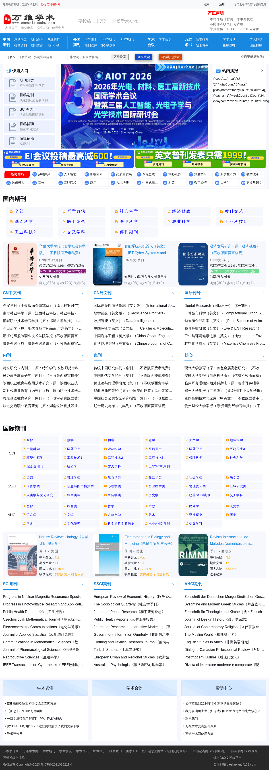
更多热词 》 (254, 182)
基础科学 (24, 221)
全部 (19, 211)
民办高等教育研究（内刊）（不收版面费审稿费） (42, 375)
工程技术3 (156, 457)
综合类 (72, 506)
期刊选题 (37, 45)
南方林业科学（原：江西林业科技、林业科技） (40, 313)
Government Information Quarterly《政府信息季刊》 (135, 634)
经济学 (72, 466)
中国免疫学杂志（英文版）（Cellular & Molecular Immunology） (145, 328)
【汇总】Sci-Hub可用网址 (25, 711)
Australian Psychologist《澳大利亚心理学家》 (130, 665)
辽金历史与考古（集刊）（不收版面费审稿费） (131, 406)
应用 (93, 182)
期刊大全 (20, 39)
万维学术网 (30, 751)
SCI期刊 (90, 39)
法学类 (235, 477)
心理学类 (114, 486)
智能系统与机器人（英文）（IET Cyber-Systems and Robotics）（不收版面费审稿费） (147, 250)
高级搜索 (143, 57)
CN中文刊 (12, 293)
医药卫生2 (197, 449)
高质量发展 (124, 174)
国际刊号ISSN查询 (244, 751)
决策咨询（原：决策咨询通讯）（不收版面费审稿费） (46, 343)
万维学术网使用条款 (199, 733)
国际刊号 (192, 293)
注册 (222, 4)
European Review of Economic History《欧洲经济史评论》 (140, 597)
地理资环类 (197, 486)
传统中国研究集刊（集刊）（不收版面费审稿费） (133, 368)
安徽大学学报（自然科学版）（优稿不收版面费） (223, 375)
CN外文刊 (103, 293)
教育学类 (114, 477)
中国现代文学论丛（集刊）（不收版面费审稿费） (133, 375)
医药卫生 (74, 449)
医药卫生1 (156, 449)
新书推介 (202, 39)
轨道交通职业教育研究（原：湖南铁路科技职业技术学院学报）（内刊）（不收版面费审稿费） (78, 406)
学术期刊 (49, 751)
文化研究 (74, 523)
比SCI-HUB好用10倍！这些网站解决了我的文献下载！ (45, 726)
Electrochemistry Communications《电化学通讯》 (42, 627)
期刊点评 (37, 39)
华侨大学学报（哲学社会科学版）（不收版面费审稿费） (62, 249)
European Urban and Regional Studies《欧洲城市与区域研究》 (144, 657)
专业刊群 (53, 39)
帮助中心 (224, 688)
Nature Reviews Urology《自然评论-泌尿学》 (64, 540)
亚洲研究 (196, 515)
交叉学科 (76, 232)
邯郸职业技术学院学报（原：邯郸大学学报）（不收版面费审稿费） (56, 321)
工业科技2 (25, 232)
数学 (70, 440)
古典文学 (114, 515)
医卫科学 (129, 221)
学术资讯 (229, 39)
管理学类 (74, 477)
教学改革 (252, 174)
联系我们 (191, 718)
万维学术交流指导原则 (201, 726)
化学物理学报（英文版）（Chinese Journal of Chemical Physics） (146, 343)
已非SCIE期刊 (159, 466)
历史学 (154, 495)
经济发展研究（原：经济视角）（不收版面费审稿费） (235, 249)
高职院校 (70, 182)
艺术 (152, 515)
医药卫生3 (237, 449)
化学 (152, 440)
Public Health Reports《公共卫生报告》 (34, 612)
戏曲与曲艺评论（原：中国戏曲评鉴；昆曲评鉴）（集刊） (140, 391)
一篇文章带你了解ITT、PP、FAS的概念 (34, 718)
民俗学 (194, 506)
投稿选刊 (20, 45)
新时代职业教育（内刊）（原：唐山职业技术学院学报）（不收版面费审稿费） (65, 391)
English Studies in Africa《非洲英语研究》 (217, 642)
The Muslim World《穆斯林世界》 (211, 634)
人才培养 (122, 182)
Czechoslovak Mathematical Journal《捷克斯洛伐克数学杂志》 (53, 619)
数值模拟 (18, 182)
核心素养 (174, 174)
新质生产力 (228, 174)
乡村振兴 (44, 174)
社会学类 (196, 477)
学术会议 (165, 39)
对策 (171, 182)
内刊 (7, 355)
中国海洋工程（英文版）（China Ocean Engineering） (137, 336)
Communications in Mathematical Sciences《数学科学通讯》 (51, 642)
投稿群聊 (229, 45)
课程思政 (148, 174)
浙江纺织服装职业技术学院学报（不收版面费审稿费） (46, 336)
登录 (207, 4)
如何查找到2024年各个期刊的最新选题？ (213, 703)
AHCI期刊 (127, 39)
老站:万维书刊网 (50, 4)
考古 (30, 523)
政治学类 (155, 477)
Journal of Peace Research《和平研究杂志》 (129, 612)
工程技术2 (115, 457)
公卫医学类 (157, 486)
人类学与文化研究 (40, 495)
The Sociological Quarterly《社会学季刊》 (127, 604)
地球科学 (236, 440)
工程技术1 (75, 457)
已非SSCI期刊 (200, 495)
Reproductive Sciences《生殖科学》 (32, 657)
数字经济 (200, 182)
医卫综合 (76, 221)
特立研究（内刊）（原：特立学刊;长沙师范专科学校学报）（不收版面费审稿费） (67, 368)
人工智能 (70, 174)
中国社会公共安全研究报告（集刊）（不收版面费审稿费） (140, 398)
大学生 (225, 182)
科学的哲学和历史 (121, 523)
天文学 (194, 440)
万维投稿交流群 (14, 758)
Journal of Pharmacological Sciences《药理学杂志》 (44, 650)
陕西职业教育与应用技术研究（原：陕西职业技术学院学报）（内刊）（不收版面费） (71, 383)
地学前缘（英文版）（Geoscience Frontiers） (130, 313)
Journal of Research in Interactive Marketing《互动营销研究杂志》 (146, 627)
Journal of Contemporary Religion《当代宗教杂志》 (225, 627)
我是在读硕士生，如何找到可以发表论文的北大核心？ (222, 711)
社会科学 (129, 211)
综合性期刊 (35, 466)
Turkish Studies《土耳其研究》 (118, 650)
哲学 (111, 506)
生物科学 (33, 449)
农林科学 (114, 449)
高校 (41, 182)
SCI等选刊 (108, 45)
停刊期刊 (129, 232)
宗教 (152, 506)
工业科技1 (235, 221)
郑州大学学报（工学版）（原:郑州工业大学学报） (224, 391)
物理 (111, 440)
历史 (233, 515)
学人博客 (256, 39)
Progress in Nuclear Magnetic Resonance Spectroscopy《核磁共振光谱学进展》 (67, 597)
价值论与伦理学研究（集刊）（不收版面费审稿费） (135, 383)
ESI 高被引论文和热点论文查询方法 (31, 703)
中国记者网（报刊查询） (210, 751)
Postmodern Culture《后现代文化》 (212, 657)
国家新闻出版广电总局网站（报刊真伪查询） (157, 751)
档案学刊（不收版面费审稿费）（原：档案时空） (42, 306)
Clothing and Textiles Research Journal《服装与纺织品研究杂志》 (146, 642)
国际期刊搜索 (170, 57)
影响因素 (96, 174)
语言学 (32, 515)
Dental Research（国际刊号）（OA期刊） (218, 306)
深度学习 (200, 174)
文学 (70, 515)
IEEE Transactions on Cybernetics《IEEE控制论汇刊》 (46, 665)
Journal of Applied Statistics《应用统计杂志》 (39, 634)
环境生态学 (35, 457)
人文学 (235, 506)
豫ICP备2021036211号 (56, 764)
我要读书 (202, 45)
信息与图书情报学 (80, 486)
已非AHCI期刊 (159, 523)
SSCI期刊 (108, 39)
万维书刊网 (11, 751)
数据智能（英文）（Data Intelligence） (125, 321)
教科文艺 (234, 211)
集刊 (98, 355)
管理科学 (196, 457)
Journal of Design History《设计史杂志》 (216, 619)
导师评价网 (15, 733)
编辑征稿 (256, 45)
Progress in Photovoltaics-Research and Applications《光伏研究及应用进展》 (64, 604)
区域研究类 (238, 486)
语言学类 (33, 486)
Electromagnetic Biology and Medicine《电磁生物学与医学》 (149, 540)
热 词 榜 (53, 45)
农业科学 (181, 221)
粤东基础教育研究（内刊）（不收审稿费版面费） (42, 398)
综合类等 (74, 495)
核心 (188, 355)
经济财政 (181, 211)
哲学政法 (76, 211)
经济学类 (114, 495)
